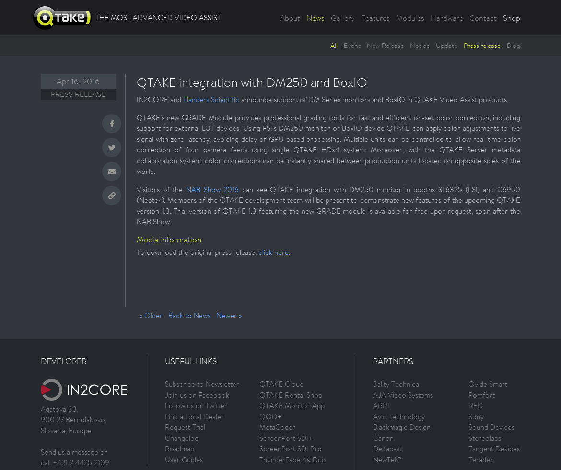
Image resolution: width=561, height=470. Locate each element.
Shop (511, 17)
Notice (420, 45)
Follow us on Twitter (196, 406)
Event (352, 45)
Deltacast (387, 449)
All (334, 45)
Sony (476, 417)
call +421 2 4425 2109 (75, 463)
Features (375, 17)
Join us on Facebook (197, 395)
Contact (483, 17)
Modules (410, 17)
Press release (482, 45)
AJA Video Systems (403, 395)
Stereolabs (484, 438)
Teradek (480, 460)
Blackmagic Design (402, 427)
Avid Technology (399, 417)
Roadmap (179, 449)
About (290, 17)
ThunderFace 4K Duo (292, 460)
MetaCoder (277, 427)
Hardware (447, 17)
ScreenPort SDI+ (286, 438)
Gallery (343, 17)
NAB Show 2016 (212, 189)
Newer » (229, 315)
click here (273, 252)
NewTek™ (388, 460)
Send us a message (69, 452)
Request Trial (185, 427)
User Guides (184, 460)
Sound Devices (491, 427)
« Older (151, 315)
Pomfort (481, 395)
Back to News (189, 315)
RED (475, 406)
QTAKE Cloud (281, 384)
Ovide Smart (487, 384)
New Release (385, 45)
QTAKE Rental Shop (290, 395)
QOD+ (270, 417)
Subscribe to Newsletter (202, 384)
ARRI (381, 406)
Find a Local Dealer (194, 417)
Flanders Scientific (211, 99)
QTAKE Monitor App (292, 406)
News (315, 17)
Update (446, 45)
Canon (383, 438)
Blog (513, 45)
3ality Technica (396, 384)
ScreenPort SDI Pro (290, 449)
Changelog (182, 438)
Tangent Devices (494, 449)
